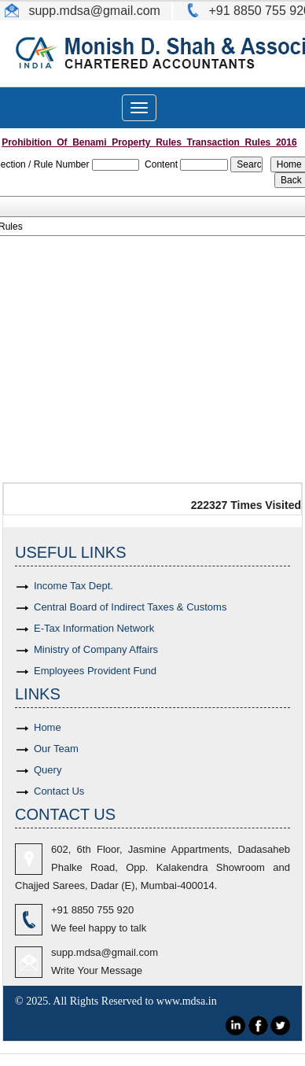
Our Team (56, 748)
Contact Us (59, 791)
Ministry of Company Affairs (96, 649)
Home (47, 727)
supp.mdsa (57, 10)
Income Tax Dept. (73, 586)
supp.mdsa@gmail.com (104, 952)
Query (47, 770)
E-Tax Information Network (94, 628)
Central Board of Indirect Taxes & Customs (130, 607)
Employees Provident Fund (95, 671)
